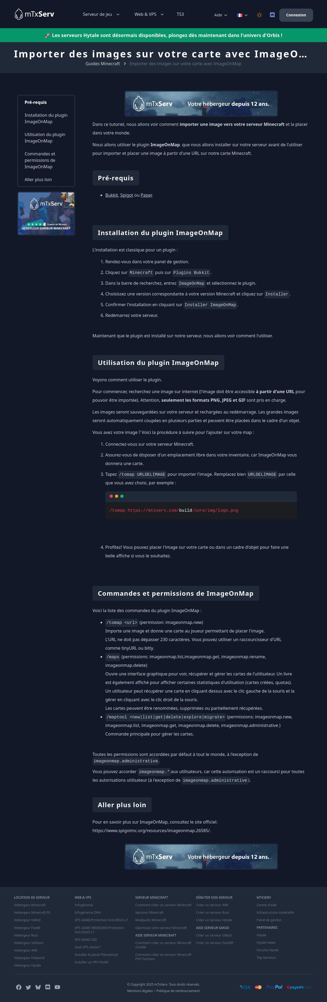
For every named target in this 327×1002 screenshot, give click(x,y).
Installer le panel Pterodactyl (96, 954)
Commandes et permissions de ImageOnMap (40, 160)
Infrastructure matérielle (275, 912)
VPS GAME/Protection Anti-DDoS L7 (101, 920)
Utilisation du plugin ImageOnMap (45, 137)
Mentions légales (140, 990)
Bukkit (111, 195)
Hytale (261, 935)
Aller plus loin (38, 179)
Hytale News (266, 943)
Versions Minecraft (149, 912)
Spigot (126, 195)
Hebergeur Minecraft (30, 905)
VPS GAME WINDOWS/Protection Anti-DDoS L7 (99, 930)
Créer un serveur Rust (212, 912)
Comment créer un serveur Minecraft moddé (163, 945)
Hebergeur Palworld (29, 958)
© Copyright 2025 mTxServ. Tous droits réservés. (163, 984)
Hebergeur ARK (25, 950)
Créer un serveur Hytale (214, 920)
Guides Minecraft (103, 64)
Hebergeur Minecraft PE (32, 912)
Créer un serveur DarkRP (214, 943)
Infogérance (84, 905)
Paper (146, 195)
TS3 (180, 14)
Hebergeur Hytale (27, 965)
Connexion (296, 14)
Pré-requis (36, 102)
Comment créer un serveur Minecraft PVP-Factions (163, 956)
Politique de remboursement (178, 990)
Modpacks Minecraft (150, 920)
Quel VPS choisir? (87, 947)
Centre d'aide (267, 905)
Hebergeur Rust (26, 935)
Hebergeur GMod (27, 920)
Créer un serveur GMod (213, 935)
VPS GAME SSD (86, 939)
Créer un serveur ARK (212, 905)
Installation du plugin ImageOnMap (46, 118)
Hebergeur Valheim (28, 943)
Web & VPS (150, 14)
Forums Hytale (268, 950)
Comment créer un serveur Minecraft (163, 905)
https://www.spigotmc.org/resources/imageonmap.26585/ (151, 830)
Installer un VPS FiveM (91, 962)
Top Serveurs (266, 958)
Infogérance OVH (88, 912)
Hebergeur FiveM (27, 928)
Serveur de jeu (101, 14)
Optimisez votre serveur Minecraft (161, 928)
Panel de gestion (269, 920)
